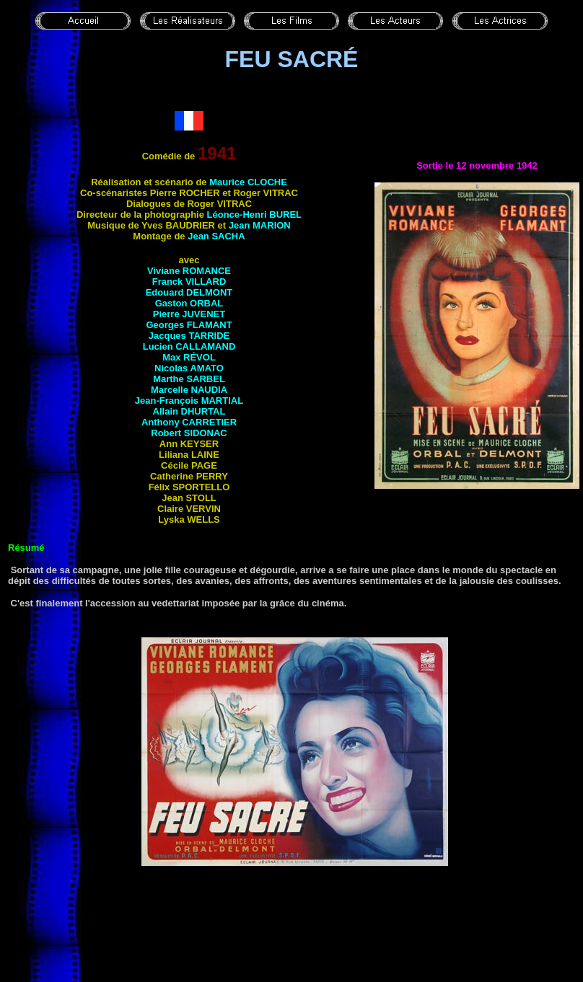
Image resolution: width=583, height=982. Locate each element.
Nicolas (189, 368)
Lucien (189, 346)
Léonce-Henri (254, 214)
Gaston (189, 303)
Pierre (189, 314)
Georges (189, 324)
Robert (189, 433)
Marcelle (189, 389)
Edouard (189, 292)
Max (189, 357)
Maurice (248, 182)
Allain (189, 411)
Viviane (189, 270)
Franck (189, 281)
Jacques (189, 335)
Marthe (189, 378)
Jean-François (189, 400)
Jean (260, 225)
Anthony (189, 422)
